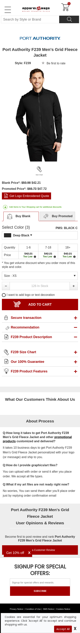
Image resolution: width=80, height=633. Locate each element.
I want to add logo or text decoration (28, 294)
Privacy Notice (16, 609)
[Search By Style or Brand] (30, 19)
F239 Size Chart (23, 352)
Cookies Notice (63, 609)
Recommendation (25, 327)
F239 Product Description (31, 337)
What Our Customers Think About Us (40, 399)
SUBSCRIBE (40, 591)
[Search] (69, 19)
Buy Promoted (57, 216)
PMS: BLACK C (67, 228)
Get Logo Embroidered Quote (29, 196)
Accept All (63, 629)
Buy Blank (17, 216)
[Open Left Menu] (8, 10)
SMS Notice (48, 609)
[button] (6, 286)
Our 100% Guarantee (27, 362)
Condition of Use (33, 609)
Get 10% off (15, 553)
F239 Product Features (29, 371)
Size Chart (39, 175)
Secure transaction (26, 318)
